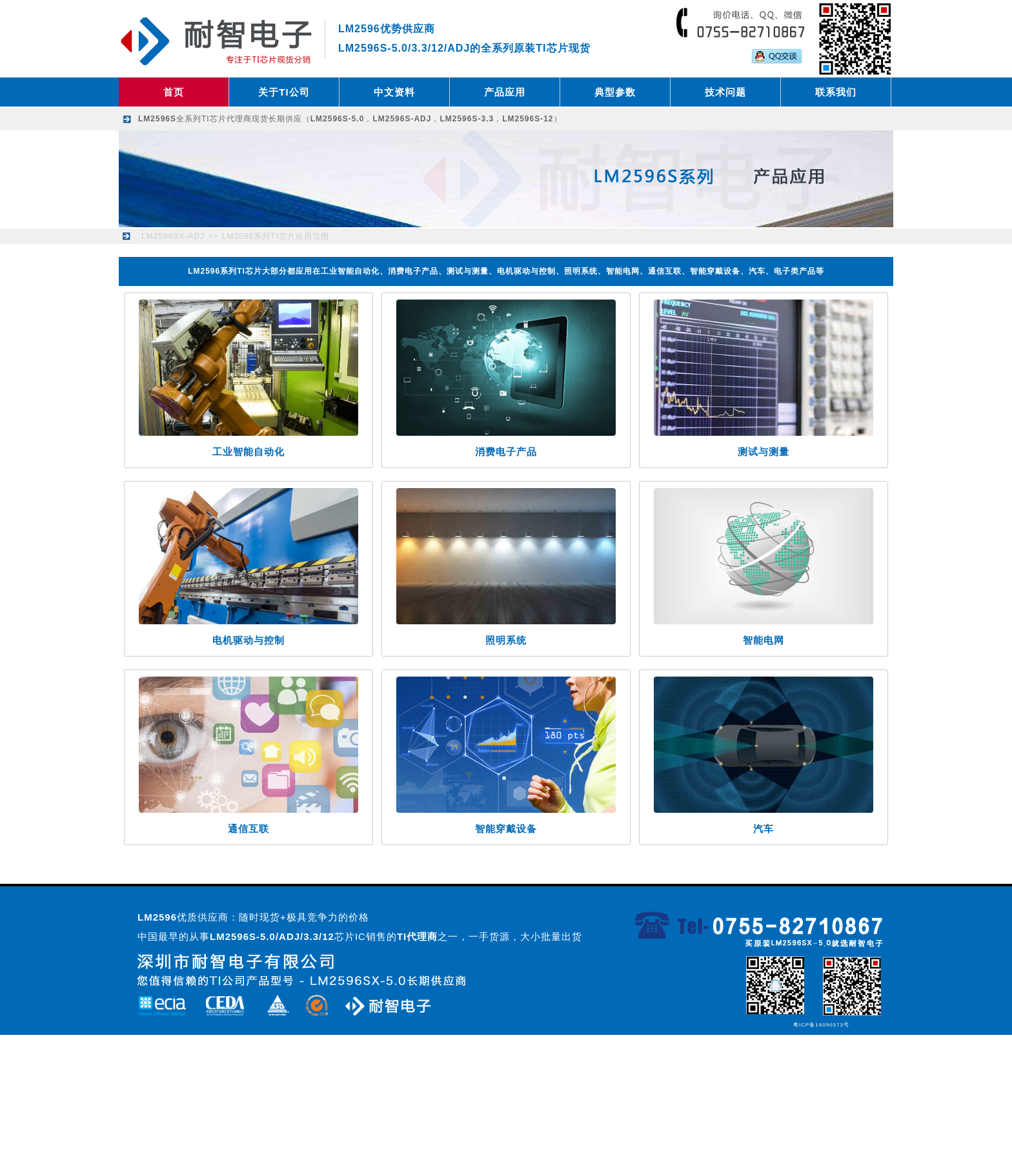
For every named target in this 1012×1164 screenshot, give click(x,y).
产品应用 (504, 92)
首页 (173, 92)
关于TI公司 (283, 92)
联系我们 (835, 92)
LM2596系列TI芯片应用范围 (275, 236)
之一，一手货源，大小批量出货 (489, 936)
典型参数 (615, 92)
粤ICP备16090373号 (821, 1025)
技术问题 (725, 92)
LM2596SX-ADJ (173, 236)
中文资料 (394, 92)
